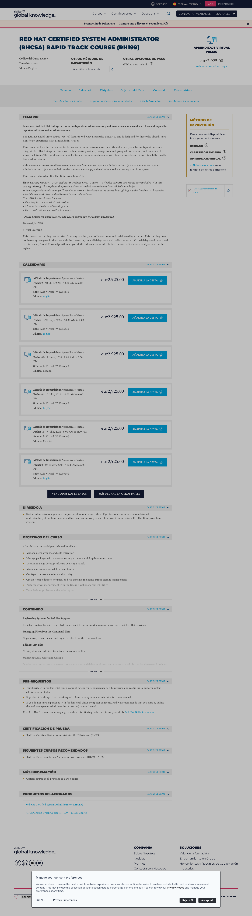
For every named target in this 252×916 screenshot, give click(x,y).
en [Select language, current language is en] (41, 900)
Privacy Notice (175, 887)
